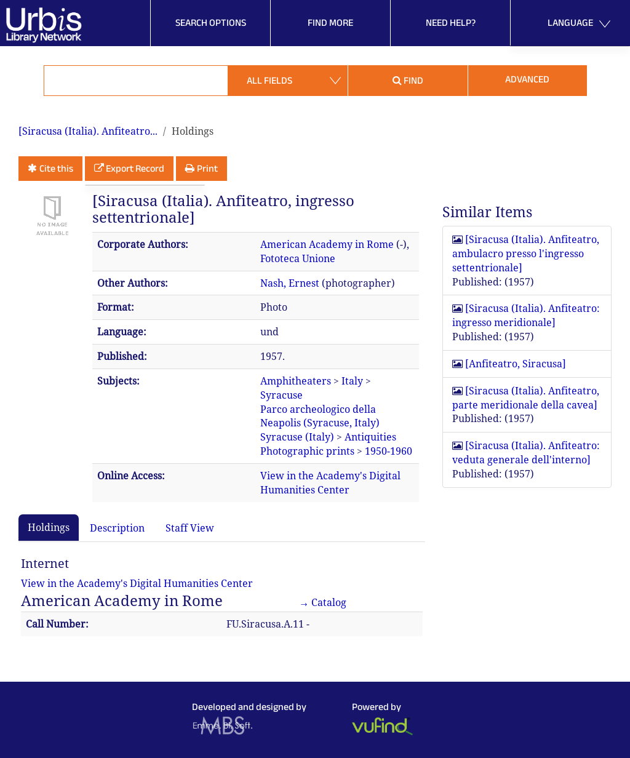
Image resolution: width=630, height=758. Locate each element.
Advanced (527, 79)
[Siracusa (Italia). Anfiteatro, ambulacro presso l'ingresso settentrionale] (525, 253)
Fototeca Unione (297, 258)
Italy (352, 381)
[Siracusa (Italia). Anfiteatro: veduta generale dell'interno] (526, 452)
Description (117, 528)
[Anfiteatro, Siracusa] (515, 363)
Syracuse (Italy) (297, 437)
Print (207, 168)
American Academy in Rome (327, 244)
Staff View (189, 528)
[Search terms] (136, 80)
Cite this (56, 168)
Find (408, 80)
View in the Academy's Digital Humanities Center (330, 483)
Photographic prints (307, 451)
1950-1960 (388, 451)
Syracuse (281, 395)
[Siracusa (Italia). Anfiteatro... (88, 131)
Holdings (49, 527)
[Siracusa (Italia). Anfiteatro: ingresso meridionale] (526, 315)
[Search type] (288, 80)
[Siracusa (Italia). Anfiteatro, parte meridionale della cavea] (525, 398)
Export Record (135, 168)
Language (579, 24)
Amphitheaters (295, 381)
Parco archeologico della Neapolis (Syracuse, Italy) (320, 416)
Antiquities (370, 437)
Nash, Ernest (289, 283)
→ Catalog (322, 602)
